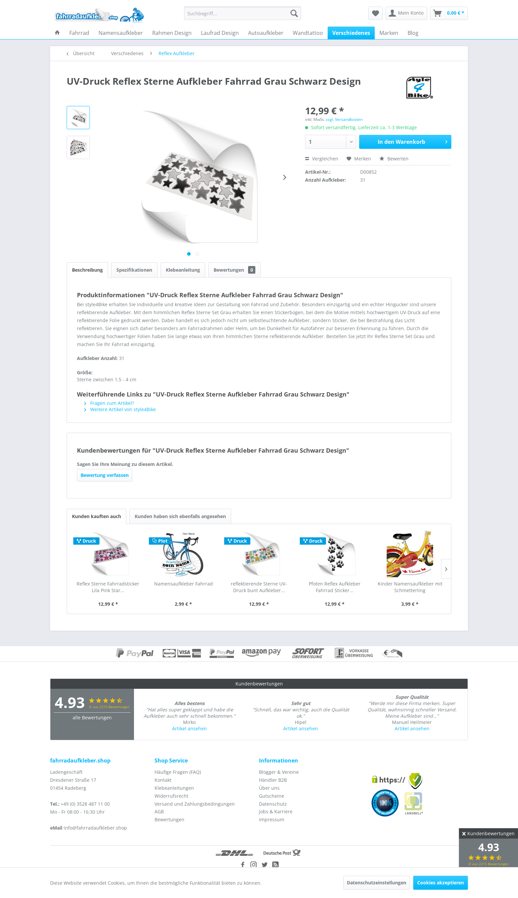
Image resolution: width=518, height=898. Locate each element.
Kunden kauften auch (96, 516)
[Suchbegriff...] (242, 13)
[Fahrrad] (79, 33)
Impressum (271, 819)
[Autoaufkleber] (265, 33)
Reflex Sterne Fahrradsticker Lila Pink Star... (108, 587)
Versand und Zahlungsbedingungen (195, 804)
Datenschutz (273, 804)
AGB (159, 811)
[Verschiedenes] (351, 33)
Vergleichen (321, 158)
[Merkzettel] (375, 13)
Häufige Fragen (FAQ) (178, 772)
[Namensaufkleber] (121, 33)
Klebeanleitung (183, 270)
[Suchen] (294, 13)
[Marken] (389, 33)
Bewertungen (234, 270)
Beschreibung (87, 270)
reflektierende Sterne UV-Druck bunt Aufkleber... (259, 587)
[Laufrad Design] (219, 33)
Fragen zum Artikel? (109, 403)
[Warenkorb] (449, 13)
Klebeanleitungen (174, 788)
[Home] (57, 33)
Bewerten (394, 158)
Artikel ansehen (189, 728)
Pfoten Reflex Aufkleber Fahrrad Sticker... (334, 587)
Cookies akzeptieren (440, 882)
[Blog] (413, 33)
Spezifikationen (134, 270)
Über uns (269, 788)
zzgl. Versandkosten (344, 119)
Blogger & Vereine (279, 772)
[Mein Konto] (406, 13)
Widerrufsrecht (171, 796)
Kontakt (163, 780)
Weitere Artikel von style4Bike (120, 409)
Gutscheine (271, 796)
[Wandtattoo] (308, 33)
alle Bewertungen (92, 717)
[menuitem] (242, 13)
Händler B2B (273, 780)
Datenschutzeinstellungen (376, 882)
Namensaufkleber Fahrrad (183, 584)
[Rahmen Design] (172, 33)
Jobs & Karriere (275, 811)
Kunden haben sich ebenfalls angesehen (180, 516)
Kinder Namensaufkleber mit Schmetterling (410, 587)
